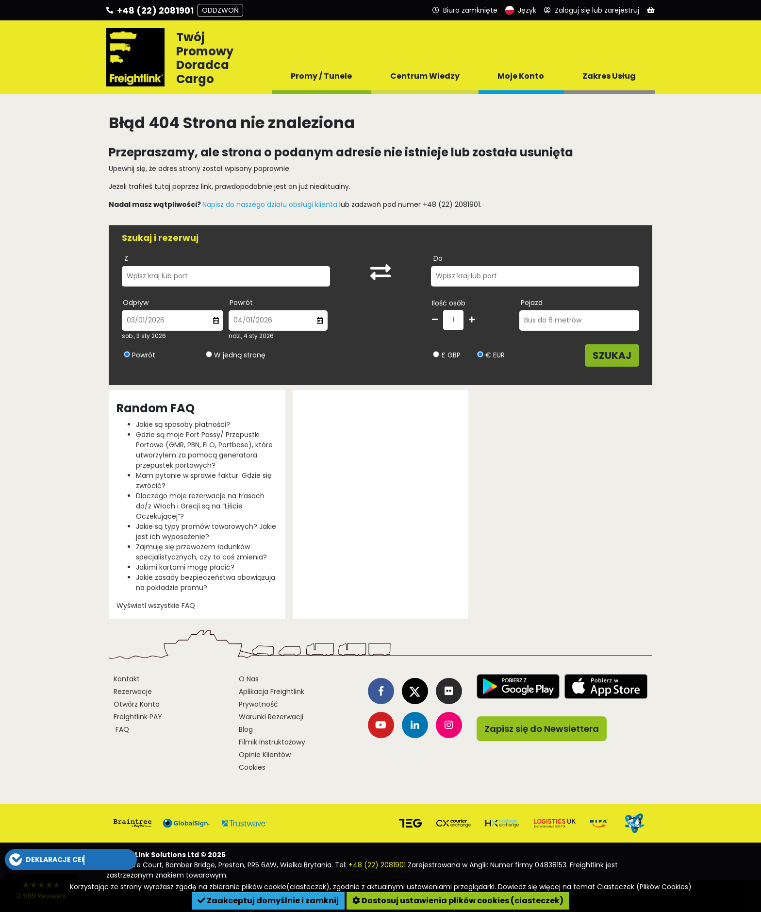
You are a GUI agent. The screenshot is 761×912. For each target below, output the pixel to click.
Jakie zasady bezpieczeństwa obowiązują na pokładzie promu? (205, 582)
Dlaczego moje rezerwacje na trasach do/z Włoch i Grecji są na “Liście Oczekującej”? (200, 506)
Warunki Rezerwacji (271, 717)
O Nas (249, 679)
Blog (246, 729)
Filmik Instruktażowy (272, 742)
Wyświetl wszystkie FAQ (155, 605)
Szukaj (612, 355)
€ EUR (491, 355)
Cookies (252, 767)
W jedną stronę (239, 355)
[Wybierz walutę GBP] (436, 354)
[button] (71, 859)
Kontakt (127, 679)
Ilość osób (448, 303)
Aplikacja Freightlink (271, 691)
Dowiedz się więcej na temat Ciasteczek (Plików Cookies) (595, 887)
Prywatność (258, 704)
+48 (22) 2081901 (377, 865)
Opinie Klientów (265, 755)
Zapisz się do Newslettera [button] (541, 729)
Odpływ (136, 302)
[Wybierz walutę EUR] (480, 354)
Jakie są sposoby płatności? (183, 424)
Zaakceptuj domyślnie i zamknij (268, 900)
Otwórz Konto (137, 704)
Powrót (241, 302)
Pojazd (532, 302)
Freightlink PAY (138, 717)
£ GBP (447, 355)
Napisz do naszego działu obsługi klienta (269, 204)
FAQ (121, 729)
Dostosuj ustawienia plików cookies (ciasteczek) (457, 900)
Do (438, 258)
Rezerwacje (133, 691)
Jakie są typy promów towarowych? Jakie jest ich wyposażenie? (206, 531)
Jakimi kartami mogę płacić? (185, 567)
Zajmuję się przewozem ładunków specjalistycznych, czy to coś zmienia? (201, 552)
